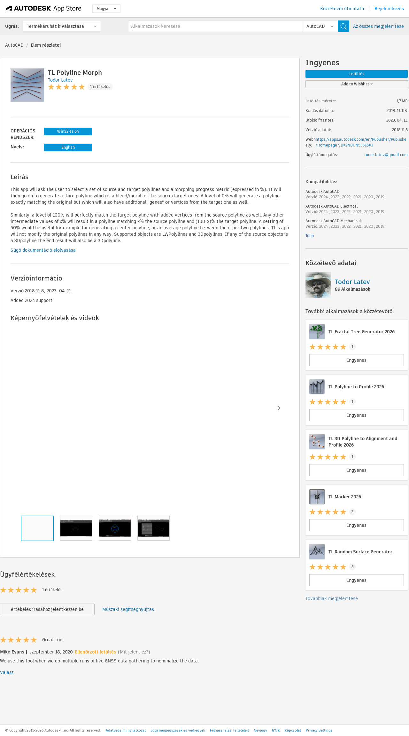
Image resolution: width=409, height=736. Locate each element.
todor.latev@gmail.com (386, 154)
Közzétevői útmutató (342, 8)
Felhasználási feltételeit (229, 730)
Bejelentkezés (389, 8)
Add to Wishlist (357, 84)
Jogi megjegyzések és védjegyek (177, 730)
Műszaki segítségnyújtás (128, 609)
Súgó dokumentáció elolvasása (43, 250)
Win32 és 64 (68, 131)
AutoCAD (14, 45)
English (68, 147)
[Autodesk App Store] (43, 8)
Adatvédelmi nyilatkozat (126, 730)
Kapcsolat (293, 730)
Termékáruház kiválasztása (55, 26)
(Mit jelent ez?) (134, 652)
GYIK (276, 730)
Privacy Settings (319, 730)
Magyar (106, 8)
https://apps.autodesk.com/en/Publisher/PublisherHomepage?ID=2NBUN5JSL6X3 (361, 142)
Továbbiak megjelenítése (331, 598)
